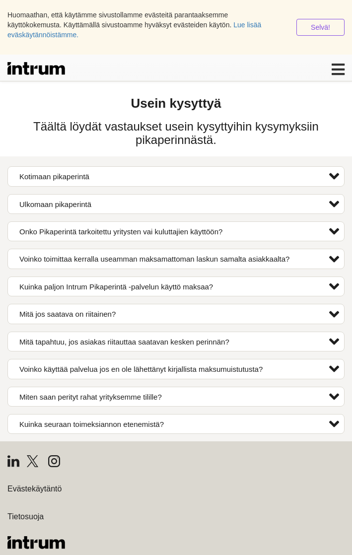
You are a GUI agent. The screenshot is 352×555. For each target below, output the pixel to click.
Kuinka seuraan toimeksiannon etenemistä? (179, 424)
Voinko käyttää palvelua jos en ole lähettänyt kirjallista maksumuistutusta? (179, 369)
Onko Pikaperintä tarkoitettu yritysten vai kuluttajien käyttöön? (179, 231)
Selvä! (320, 27)
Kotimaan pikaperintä (179, 176)
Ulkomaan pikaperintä (179, 204)
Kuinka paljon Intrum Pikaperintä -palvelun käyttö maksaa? (179, 286)
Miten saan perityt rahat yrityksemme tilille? (179, 397)
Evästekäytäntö (34, 489)
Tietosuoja (25, 516)
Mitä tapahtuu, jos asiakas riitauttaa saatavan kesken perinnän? (179, 341)
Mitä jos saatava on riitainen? (179, 314)
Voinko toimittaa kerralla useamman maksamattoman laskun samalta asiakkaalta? (179, 259)
